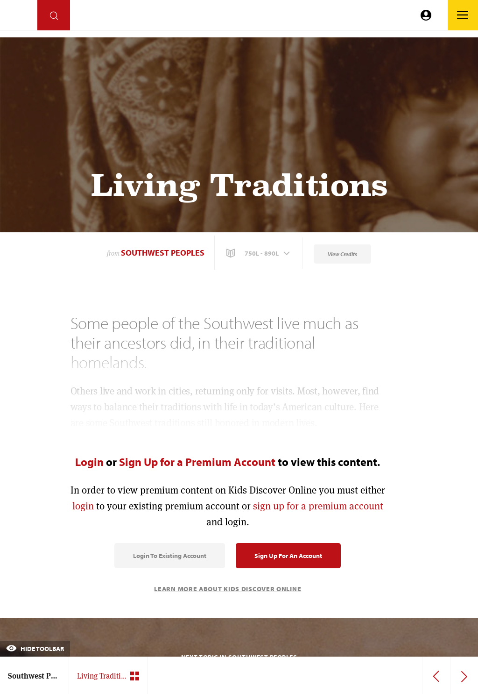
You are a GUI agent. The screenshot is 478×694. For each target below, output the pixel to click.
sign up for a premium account (318, 506)
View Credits (342, 254)
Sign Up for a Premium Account (197, 462)
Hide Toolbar (35, 648)
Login (89, 462)
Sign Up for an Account (288, 555)
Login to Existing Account (169, 555)
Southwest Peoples (162, 252)
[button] (259, 253)
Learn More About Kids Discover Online (227, 589)
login (83, 506)
